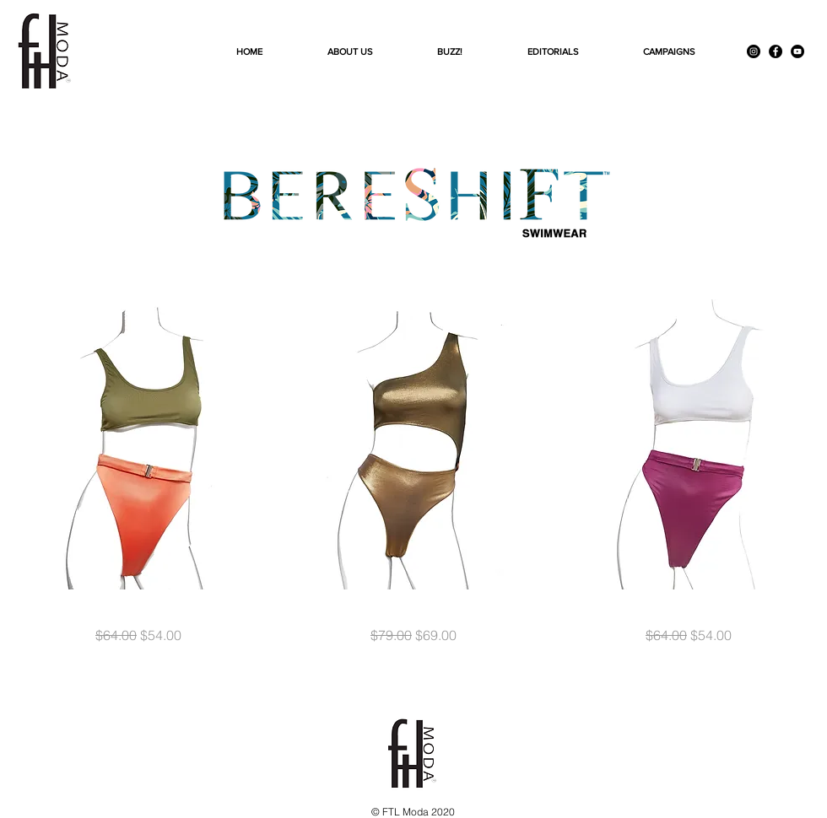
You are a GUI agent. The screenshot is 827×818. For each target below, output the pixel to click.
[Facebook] (775, 51)
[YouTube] (797, 51)
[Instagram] (753, 51)
